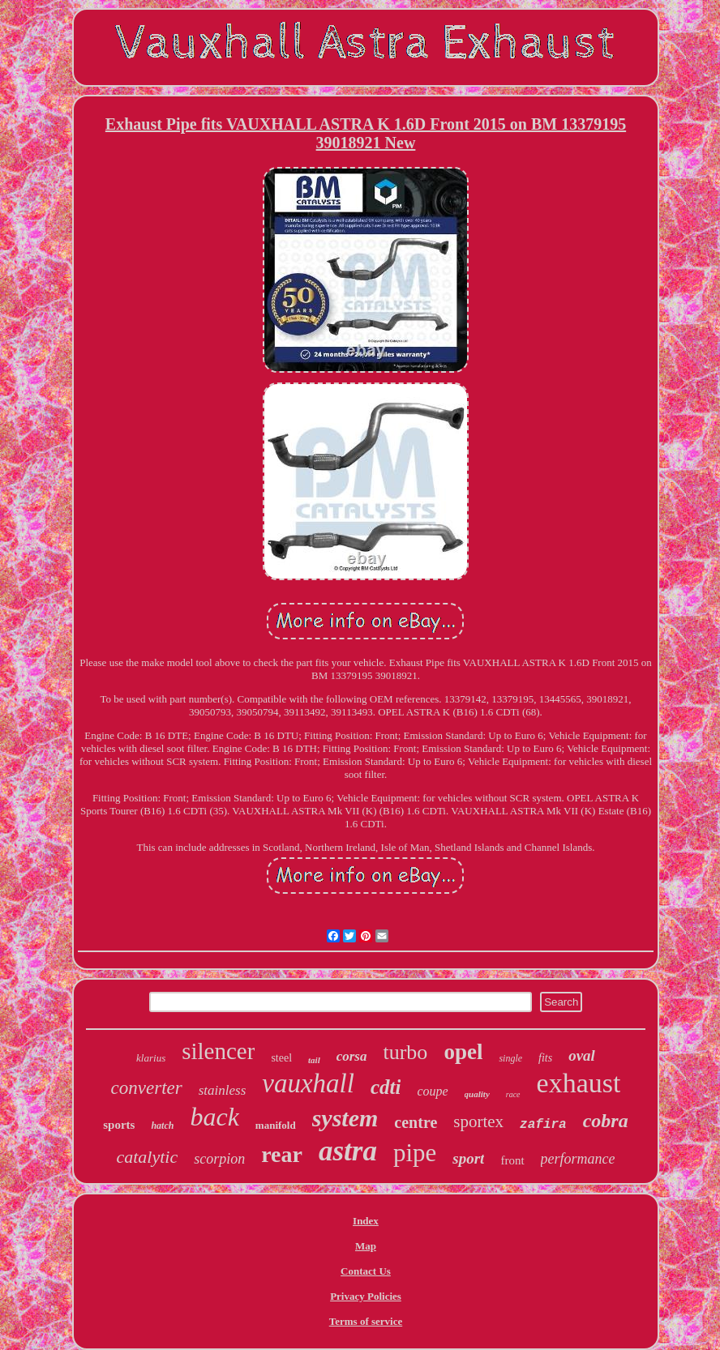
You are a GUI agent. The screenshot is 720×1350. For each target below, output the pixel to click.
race (513, 1094)
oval (581, 1055)
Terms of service (366, 1321)
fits (545, 1058)
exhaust (579, 1083)
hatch (162, 1125)
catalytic (147, 1157)
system (345, 1117)
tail (314, 1060)
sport (468, 1158)
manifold (275, 1125)
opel (463, 1052)
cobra (605, 1120)
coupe (432, 1091)
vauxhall (308, 1083)
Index (366, 1221)
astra (348, 1151)
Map (365, 1246)
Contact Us (366, 1271)
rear (281, 1154)
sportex (478, 1121)
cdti (386, 1087)
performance (578, 1159)
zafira (543, 1124)
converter (146, 1088)
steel (281, 1058)
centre (415, 1122)
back (214, 1116)
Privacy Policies (365, 1296)
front (512, 1160)
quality (477, 1094)
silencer (218, 1051)
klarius (150, 1058)
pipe (414, 1153)
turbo (405, 1052)
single (510, 1058)
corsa (351, 1056)
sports (119, 1124)
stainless (222, 1090)
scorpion (219, 1159)
